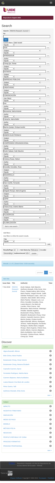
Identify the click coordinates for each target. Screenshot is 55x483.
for (4, 33)
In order (43, 250)
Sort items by (25, 250)
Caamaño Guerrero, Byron (12, 369)
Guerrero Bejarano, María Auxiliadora (16, 378)
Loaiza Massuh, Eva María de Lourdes (16, 382)
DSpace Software (16, 478)
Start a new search (11, 226)
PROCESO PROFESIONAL (12, 446)
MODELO (6, 424)
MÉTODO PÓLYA (9, 428)
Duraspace (42, 478)
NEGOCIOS (7, 433)
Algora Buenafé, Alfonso (11, 351)
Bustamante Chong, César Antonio (15, 360)
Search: (6, 31)
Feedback (51, 478)
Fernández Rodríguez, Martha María (15, 373)
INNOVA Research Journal (15, 289)
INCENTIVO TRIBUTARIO (12, 411)
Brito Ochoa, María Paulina (12, 355)
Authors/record (19, 253)
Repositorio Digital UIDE (12, 18)
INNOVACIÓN (8, 415)
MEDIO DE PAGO (9, 419)
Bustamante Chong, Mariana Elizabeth (16, 364)
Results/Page (8, 250)
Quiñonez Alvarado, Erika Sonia (14, 391)
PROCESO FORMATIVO (11, 441)
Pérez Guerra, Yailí (9, 386)
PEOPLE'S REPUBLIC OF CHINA (14, 437)
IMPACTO (6, 406)
